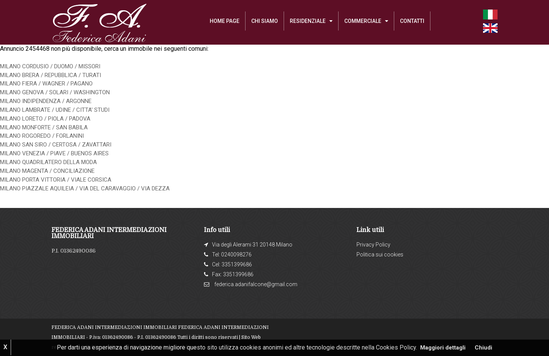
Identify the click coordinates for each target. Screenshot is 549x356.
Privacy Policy (373, 245)
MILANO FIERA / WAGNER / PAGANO (50, 83)
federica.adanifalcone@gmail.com (255, 284)
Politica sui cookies (379, 254)
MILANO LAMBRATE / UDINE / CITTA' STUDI (59, 109)
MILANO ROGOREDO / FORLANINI (46, 135)
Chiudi (485, 347)
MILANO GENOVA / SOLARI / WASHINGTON (59, 92)
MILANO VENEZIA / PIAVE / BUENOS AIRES (59, 153)
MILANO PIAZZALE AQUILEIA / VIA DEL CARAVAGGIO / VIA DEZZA (90, 188)
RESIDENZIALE (308, 21)
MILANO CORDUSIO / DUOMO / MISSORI (56, 66)
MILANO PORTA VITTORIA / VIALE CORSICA (60, 179)
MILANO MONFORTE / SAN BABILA (48, 127)
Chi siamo (264, 21)
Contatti (412, 21)
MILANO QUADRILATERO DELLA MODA (53, 162)
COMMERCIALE (362, 21)
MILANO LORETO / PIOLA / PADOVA (49, 118)
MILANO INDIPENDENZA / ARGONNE (50, 101)
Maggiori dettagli (443, 347)
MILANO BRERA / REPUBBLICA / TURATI (55, 75)
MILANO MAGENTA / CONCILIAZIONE (51, 170)
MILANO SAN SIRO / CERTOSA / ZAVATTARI (59, 144)
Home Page (224, 21)
